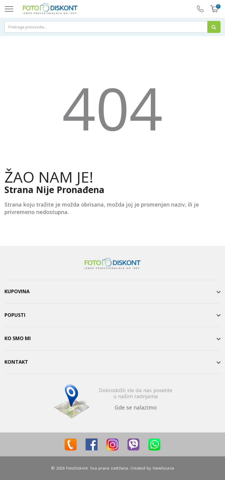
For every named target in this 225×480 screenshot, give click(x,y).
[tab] (112, 291)
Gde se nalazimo (136, 407)
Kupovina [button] (17, 291)
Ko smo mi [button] (17, 338)
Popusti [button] (14, 315)
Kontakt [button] (16, 362)
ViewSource (163, 468)
